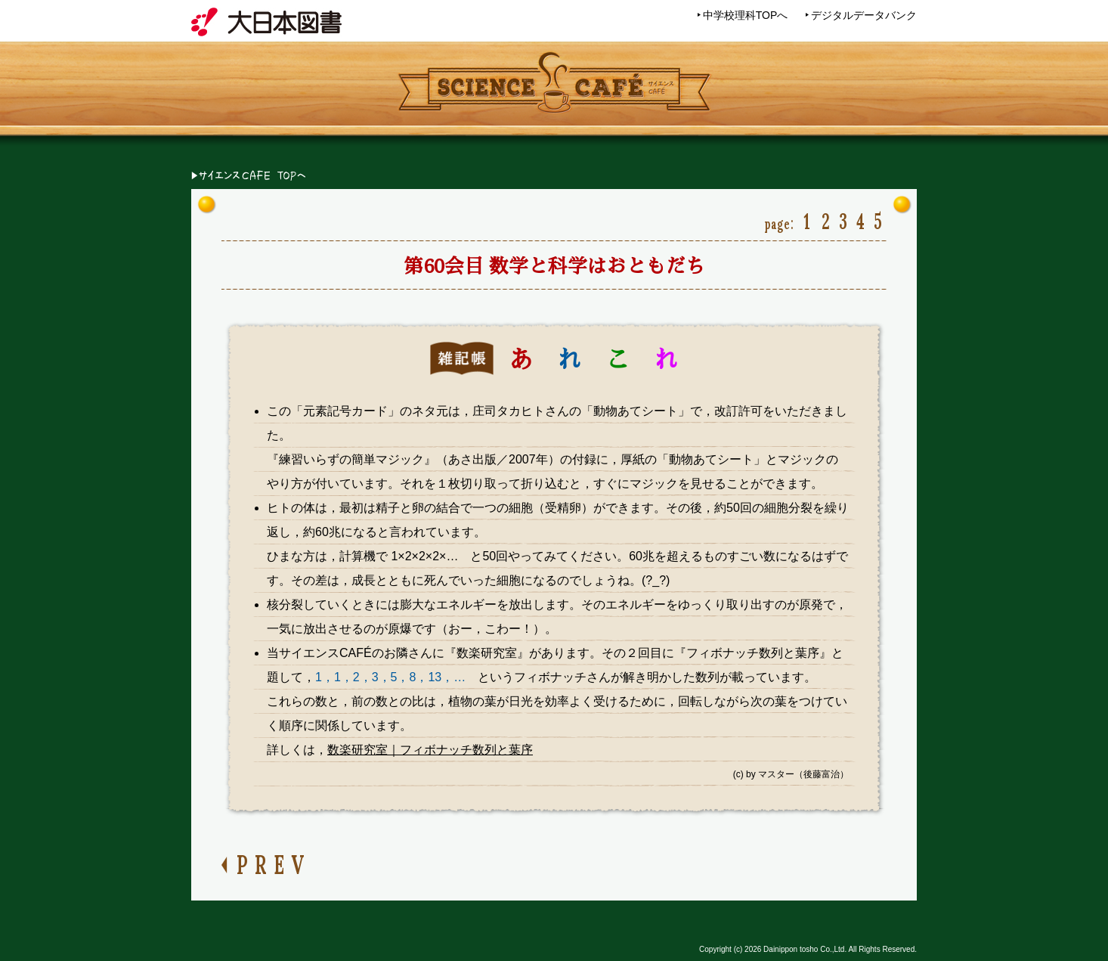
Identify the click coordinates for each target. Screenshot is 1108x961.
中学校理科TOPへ (745, 15)
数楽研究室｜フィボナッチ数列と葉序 (430, 749)
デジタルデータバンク (864, 15)
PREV (274, 862)
